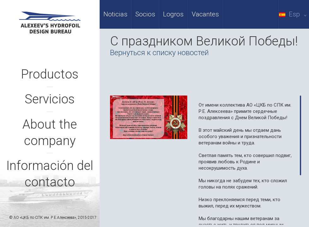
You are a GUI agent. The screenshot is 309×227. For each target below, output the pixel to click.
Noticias (115, 14)
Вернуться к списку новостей (159, 52)
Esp (294, 14)
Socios (145, 14)
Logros (173, 14)
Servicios (50, 99)
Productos (50, 74)
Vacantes (205, 14)
